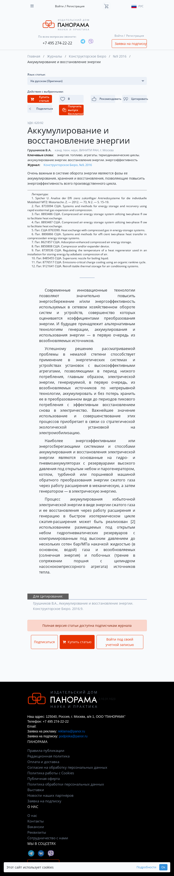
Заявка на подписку (131, 43)
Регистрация (76, 6)
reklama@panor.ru (71, 731)
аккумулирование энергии (47, 160)
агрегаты (91, 155)
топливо (76, 155)
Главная (33, 56)
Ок (163, 867)
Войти (59, 6)
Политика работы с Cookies (50, 773)
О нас (32, 815)
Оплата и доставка (43, 761)
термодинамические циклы (119, 155)
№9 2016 (119, 56)
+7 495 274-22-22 (57, 43)
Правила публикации (45, 750)
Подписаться (44, 642)
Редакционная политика (48, 756)
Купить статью (77, 642)
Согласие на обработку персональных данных (67, 767)
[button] (134, 99)
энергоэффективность (121, 160)
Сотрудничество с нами (47, 838)
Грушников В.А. (39, 150)
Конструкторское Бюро (87, 56)
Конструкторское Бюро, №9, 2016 (68, 165)
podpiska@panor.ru (73, 736)
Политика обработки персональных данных (65, 784)
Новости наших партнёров (50, 795)
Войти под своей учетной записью (120, 642)
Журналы (54, 56)
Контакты (35, 821)
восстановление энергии (86, 160)
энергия (63, 155)
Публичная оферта (43, 778)
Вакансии (35, 826)
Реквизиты (36, 832)
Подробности (146, 867)
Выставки (35, 789)
